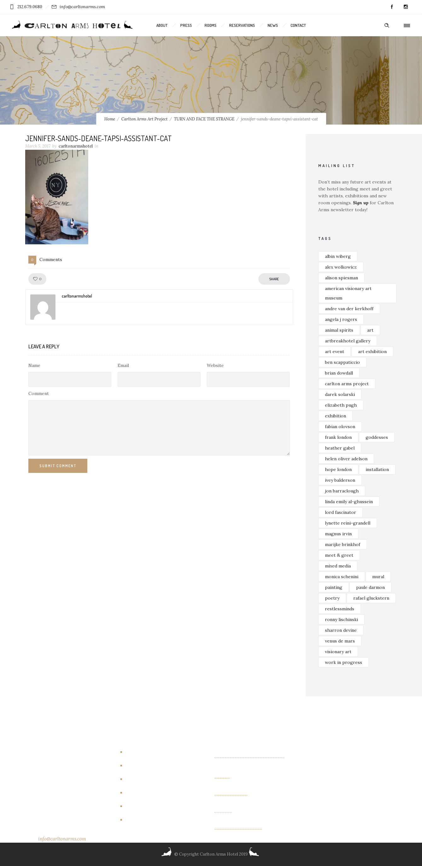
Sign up (360, 203)
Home (109, 119)
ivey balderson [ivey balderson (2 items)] (340, 480)
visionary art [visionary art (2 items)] (338, 651)
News (273, 25)
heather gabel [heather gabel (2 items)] (340, 448)
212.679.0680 (29, 6)
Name (34, 365)
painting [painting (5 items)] (333, 587)
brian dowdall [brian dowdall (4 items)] (339, 373)
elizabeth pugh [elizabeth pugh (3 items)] (341, 405)
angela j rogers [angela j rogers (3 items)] (341, 319)
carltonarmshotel (76, 146)
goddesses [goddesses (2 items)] (377, 437)
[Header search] (386, 25)
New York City (143, 819)
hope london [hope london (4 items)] (338, 469)
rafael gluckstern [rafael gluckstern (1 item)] (371, 598)
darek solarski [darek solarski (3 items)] (340, 394)
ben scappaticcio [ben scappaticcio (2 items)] (342, 362)
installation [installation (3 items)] (377, 469)
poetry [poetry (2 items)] (332, 598)
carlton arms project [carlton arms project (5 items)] (347, 384)
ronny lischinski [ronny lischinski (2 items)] (341, 619)
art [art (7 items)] (370, 330)
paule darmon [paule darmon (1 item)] (370, 587)
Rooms (211, 25)
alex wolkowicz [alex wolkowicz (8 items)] (341, 267)
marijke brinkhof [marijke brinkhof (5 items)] (342, 544)
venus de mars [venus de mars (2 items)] (340, 641)
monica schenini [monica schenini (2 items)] (341, 576)
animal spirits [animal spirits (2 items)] (339, 330)
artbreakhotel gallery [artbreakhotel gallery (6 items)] (347, 341)
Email (123, 365)
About (162, 25)
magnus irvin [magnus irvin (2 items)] (338, 534)
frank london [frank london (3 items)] (338, 437)
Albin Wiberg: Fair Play (238, 827)
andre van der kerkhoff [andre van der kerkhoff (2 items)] (349, 308)
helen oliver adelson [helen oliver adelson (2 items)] (346, 459)
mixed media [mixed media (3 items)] (338, 566)
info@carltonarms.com (82, 6)
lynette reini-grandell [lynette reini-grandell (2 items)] (347, 523)
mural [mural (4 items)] (378, 576)
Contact (298, 25)
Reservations (242, 25)
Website (215, 365)
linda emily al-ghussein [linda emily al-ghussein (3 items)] (349, 501)
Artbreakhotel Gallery (151, 752)
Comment (38, 393)
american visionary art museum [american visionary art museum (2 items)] (348, 293)
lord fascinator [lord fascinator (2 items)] (340, 512)
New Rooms (140, 806)
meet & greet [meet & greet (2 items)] (339, 555)
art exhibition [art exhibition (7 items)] (372, 351)
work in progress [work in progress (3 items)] (343, 662)
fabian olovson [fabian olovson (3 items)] (340, 426)
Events (135, 779)
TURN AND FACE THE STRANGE (204, 119)
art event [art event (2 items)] (334, 351)
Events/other (143, 792)
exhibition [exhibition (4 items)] (335, 416)
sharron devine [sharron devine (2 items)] (341, 630)
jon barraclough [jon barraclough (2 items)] (342, 491)
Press (186, 25)
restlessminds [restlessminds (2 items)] (339, 609)
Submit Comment (57, 465)
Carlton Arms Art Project (144, 119)
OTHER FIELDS (230, 793)
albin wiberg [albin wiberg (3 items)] (338, 256)
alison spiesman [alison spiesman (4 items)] (341, 278)
